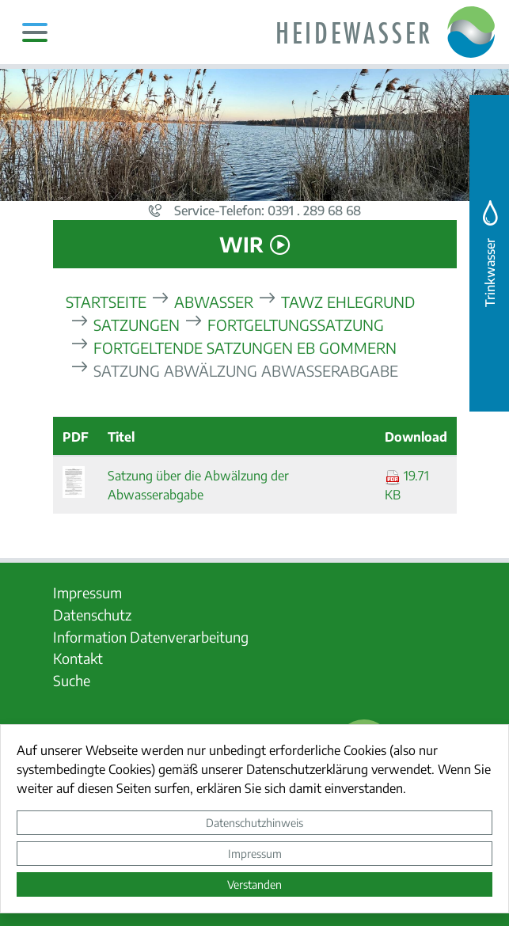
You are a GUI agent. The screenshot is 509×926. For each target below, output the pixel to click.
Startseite (106, 301)
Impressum (255, 853)
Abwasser (213, 301)
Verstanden (254, 884)
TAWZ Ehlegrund (348, 301)
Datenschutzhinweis (254, 822)
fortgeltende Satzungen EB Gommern (245, 347)
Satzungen (136, 324)
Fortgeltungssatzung (295, 324)
